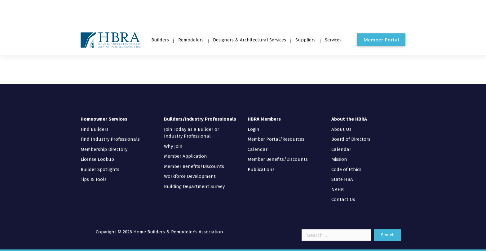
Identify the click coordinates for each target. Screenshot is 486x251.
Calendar (257, 144)
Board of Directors (350, 134)
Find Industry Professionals (110, 134)
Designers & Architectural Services (249, 40)
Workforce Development (190, 171)
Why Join (173, 141)
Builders (160, 40)
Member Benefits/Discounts (194, 161)
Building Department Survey (194, 181)
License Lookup (97, 154)
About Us (341, 124)
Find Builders (94, 124)
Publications (261, 164)
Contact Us (343, 195)
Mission (339, 154)
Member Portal (381, 39)
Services (333, 40)
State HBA (342, 174)
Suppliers (305, 40)
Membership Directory (104, 144)
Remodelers (191, 40)
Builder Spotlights (100, 164)
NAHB (337, 184)
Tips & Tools (94, 174)
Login (253, 124)
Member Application (185, 151)
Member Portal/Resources (276, 134)
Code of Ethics (346, 164)
